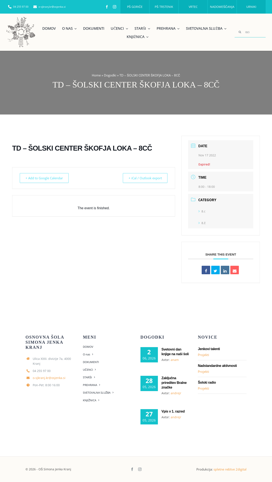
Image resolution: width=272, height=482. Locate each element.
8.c (201, 211)
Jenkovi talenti (209, 349)
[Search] (240, 32)
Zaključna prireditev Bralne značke (174, 382)
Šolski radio (207, 382)
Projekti (203, 355)
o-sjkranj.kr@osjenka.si (49, 378)
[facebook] (107, 6)
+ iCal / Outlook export (144, 178)
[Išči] (250, 32)
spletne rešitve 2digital (230, 469)
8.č (201, 223)
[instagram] (114, 6)
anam (175, 360)
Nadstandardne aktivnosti (217, 366)
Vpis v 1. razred (173, 411)
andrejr (176, 393)
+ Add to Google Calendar (44, 178)
